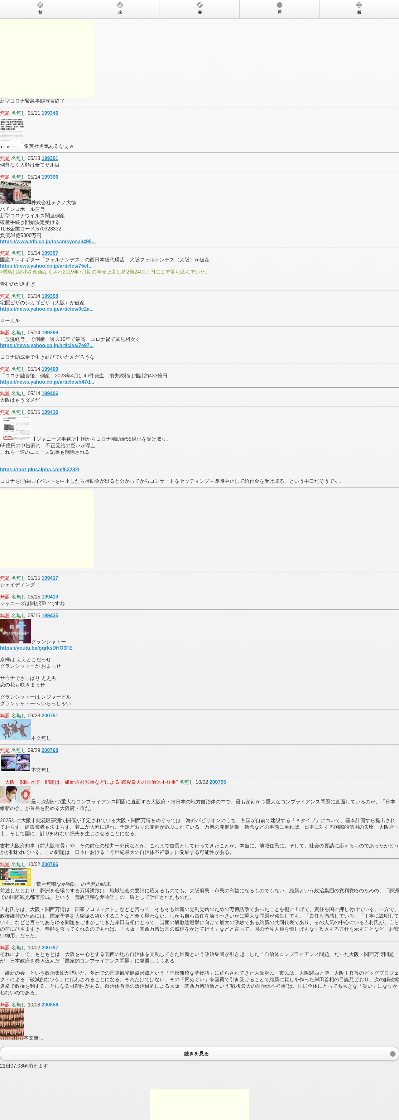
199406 (49, 393)
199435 (49, 615)
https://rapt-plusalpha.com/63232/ (39, 469)
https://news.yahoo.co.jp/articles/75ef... (46, 266)
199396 (49, 177)
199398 (49, 296)
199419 (49, 596)
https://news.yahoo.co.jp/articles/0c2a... (47, 309)
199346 (49, 113)
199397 (49, 253)
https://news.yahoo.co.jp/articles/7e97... (47, 345)
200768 (49, 750)
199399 (49, 332)
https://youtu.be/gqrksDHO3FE (36, 648)
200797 (49, 947)
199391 (49, 158)
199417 (49, 578)
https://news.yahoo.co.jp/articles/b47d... (47, 382)
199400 (49, 369)
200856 (49, 1004)
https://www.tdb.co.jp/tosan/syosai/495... (48, 241)
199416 (49, 412)
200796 (49, 864)
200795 (217, 782)
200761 (49, 715)
